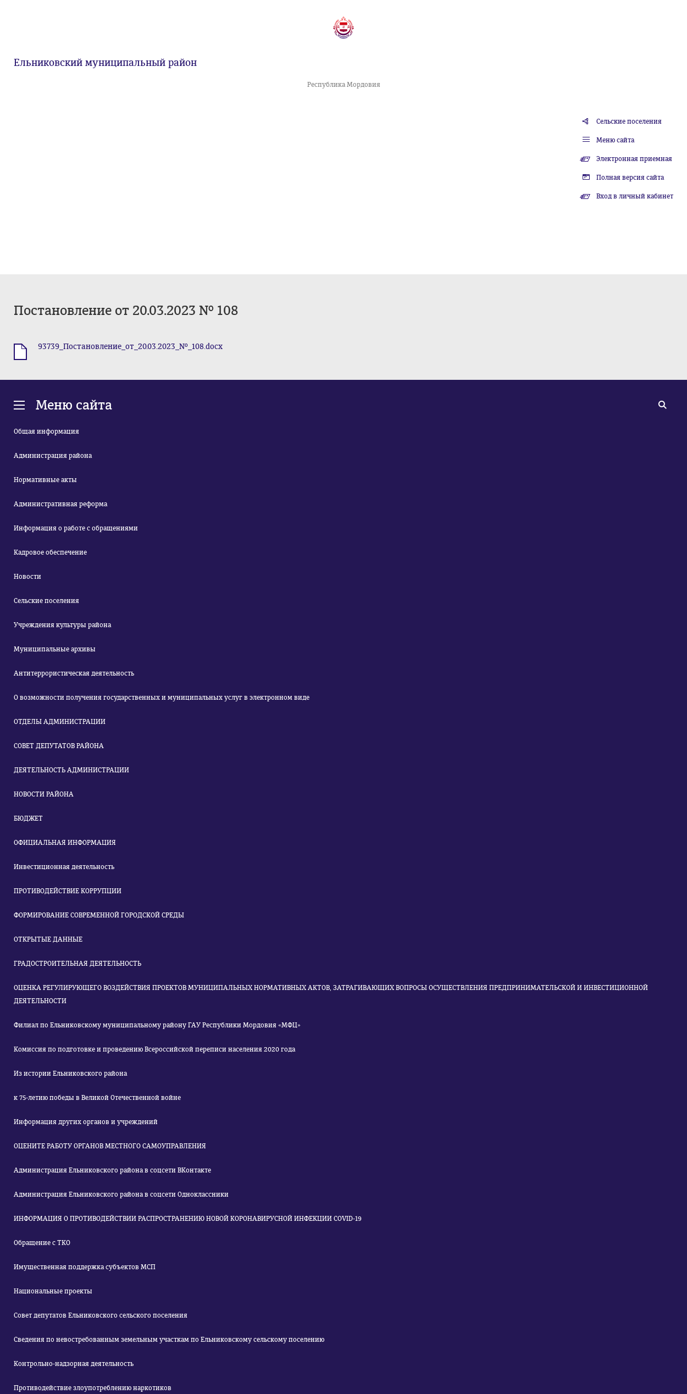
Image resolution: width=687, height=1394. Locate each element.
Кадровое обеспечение (50, 552)
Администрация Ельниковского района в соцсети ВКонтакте (112, 1170)
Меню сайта (615, 140)
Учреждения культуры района (62, 625)
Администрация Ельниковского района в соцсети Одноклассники (121, 1194)
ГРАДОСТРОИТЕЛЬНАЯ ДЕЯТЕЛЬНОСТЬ (77, 963)
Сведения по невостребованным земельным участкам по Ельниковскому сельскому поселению (169, 1339)
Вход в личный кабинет (634, 196)
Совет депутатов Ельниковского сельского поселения (100, 1315)
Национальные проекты (53, 1291)
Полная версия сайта (630, 177)
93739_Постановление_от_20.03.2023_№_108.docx (130, 346)
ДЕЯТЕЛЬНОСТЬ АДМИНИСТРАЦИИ (71, 770)
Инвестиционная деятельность (64, 867)
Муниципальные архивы (55, 649)
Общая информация (46, 431)
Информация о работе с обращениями (76, 528)
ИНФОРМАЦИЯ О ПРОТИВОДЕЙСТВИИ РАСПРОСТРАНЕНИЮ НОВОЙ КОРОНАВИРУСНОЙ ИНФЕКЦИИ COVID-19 (188, 1218)
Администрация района (53, 456)
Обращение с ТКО (42, 1243)
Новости (27, 576)
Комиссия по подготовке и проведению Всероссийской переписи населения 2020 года (154, 1049)
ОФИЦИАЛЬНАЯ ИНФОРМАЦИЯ (65, 843)
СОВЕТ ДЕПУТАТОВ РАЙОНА (59, 746)
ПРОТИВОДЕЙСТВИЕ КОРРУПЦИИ (67, 891)
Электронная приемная (634, 159)
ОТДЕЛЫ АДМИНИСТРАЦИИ (60, 722)
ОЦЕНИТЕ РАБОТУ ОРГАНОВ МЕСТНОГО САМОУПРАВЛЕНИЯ (110, 1146)
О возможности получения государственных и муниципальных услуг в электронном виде (161, 697)
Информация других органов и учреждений (86, 1122)
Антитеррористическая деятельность (74, 673)
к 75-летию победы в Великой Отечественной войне (97, 1098)
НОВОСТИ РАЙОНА (44, 794)
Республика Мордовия (343, 84)
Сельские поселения (629, 121)
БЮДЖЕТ (28, 818)
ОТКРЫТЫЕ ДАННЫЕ (48, 939)
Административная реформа (60, 504)
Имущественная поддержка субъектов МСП (85, 1267)
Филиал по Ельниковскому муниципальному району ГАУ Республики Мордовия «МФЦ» (157, 1025)
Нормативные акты (45, 480)
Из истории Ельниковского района (70, 1073)
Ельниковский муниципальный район (105, 63)
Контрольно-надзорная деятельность (74, 1364)
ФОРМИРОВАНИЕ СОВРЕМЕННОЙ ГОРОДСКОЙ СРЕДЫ (99, 915)
